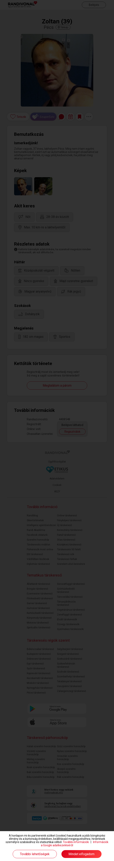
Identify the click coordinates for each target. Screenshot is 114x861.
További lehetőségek (35, 854)
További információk (76, 842)
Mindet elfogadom (81, 854)
